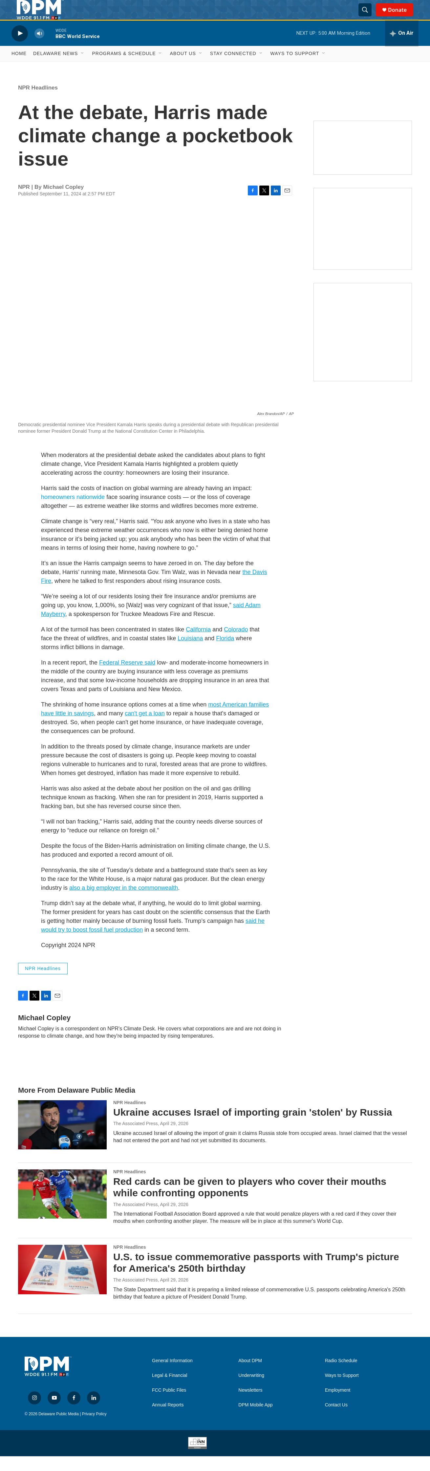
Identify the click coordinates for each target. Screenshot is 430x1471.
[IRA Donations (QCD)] (363, 243)
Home (19, 68)
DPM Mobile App (255, 1419)
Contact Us (336, 1419)
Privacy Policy (94, 1428)
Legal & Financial (169, 1390)
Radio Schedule (341, 1375)
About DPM (250, 1375)
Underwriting (251, 1390)
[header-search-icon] (368, 17)
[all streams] (402, 48)
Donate (401, 17)
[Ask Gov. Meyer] (363, 347)
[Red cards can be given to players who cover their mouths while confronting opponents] (62, 1208)
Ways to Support (294, 68)
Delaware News (55, 68)
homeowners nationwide (73, 511)
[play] (19, 48)
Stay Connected (233, 68)
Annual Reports (168, 1419)
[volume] (39, 48)
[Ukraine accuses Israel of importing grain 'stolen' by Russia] (62, 1139)
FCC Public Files (169, 1404)
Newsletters (250, 1404)
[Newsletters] (363, 162)
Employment (338, 1404)
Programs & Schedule (124, 68)
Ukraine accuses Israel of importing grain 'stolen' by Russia (252, 1127)
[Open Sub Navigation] (82, 68)
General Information (172, 1375)
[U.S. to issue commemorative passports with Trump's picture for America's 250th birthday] (62, 1284)
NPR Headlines (38, 102)
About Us (183, 68)
